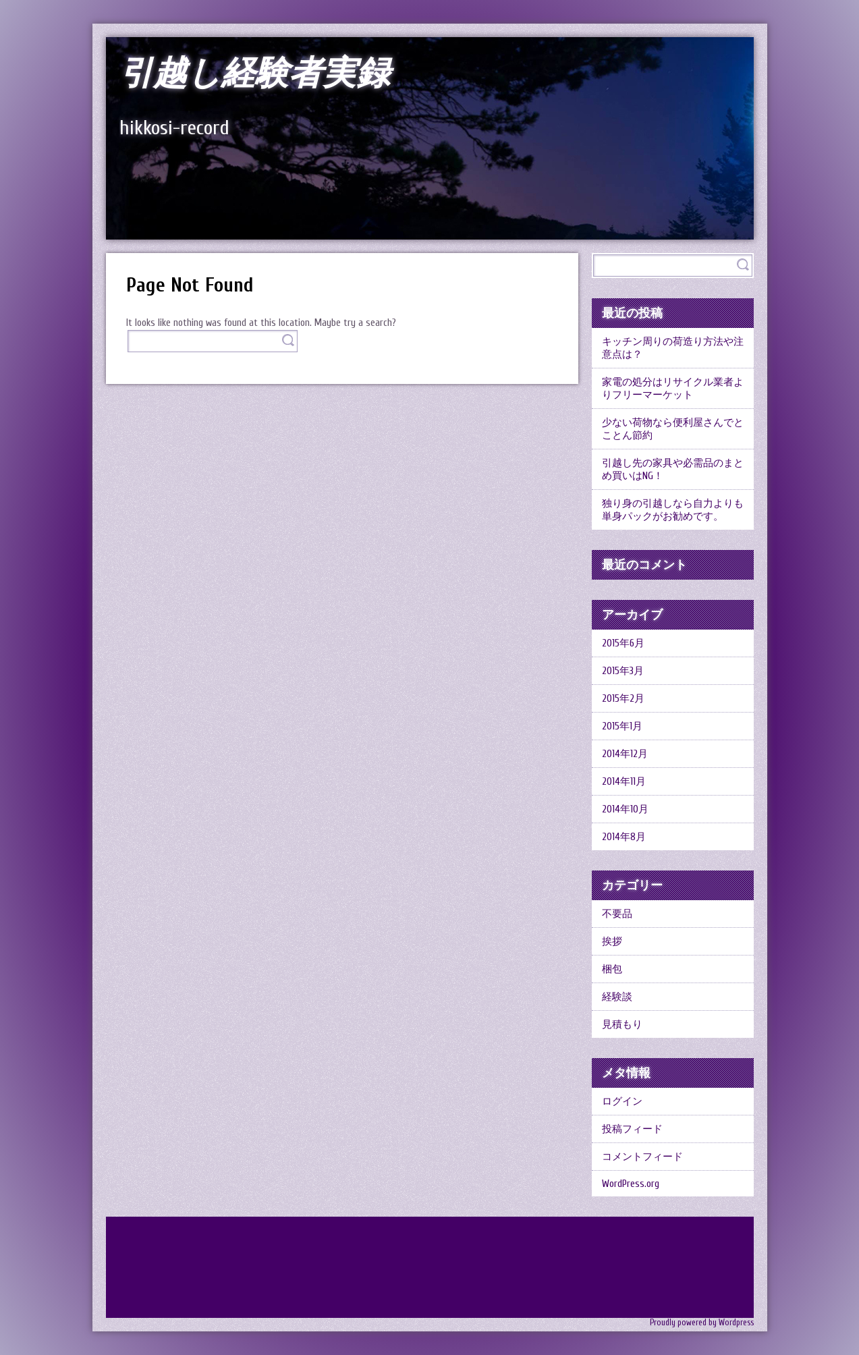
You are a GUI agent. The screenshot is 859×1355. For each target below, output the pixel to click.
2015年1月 (622, 726)
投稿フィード (632, 1129)
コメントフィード (642, 1157)
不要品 (617, 914)
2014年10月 (625, 809)
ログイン (622, 1101)
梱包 (612, 969)
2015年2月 (623, 698)
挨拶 (612, 941)
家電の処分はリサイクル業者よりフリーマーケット (673, 389)
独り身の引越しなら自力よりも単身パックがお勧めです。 (673, 510)
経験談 (617, 997)
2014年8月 (624, 837)
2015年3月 (623, 671)
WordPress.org (630, 1184)
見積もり (622, 1024)
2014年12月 (625, 754)
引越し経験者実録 (254, 73)
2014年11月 (624, 781)
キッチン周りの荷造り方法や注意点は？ (673, 348)
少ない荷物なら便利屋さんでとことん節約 (673, 429)
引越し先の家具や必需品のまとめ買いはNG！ (673, 470)
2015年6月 (623, 643)
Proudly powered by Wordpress (702, 1322)
